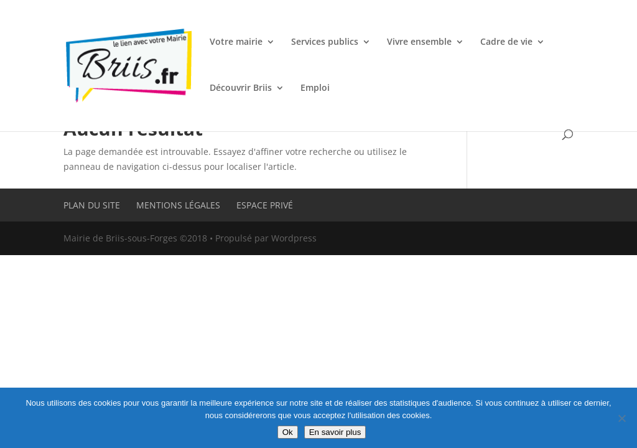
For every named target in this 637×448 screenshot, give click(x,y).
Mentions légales (178, 205)
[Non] (621, 418)
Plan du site (91, 205)
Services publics (324, 42)
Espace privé (264, 205)
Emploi (315, 88)
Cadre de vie (506, 42)
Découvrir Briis (241, 88)
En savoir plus (335, 432)
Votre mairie (236, 42)
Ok (287, 432)
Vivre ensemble (419, 42)
